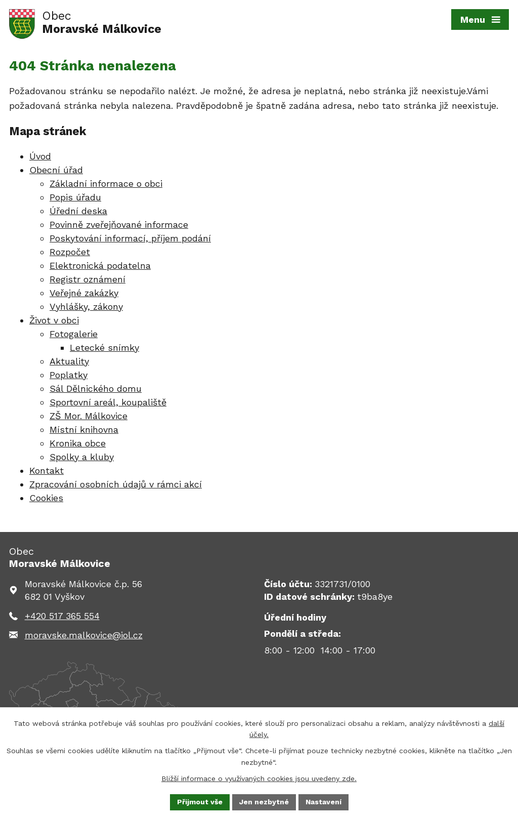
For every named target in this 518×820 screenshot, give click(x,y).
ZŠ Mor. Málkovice (88, 416)
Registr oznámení (87, 279)
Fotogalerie (74, 334)
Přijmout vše (200, 802)
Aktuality (69, 361)
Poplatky (69, 375)
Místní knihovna (84, 429)
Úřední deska (78, 211)
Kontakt (46, 470)
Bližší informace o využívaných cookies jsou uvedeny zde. (259, 778)
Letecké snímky (104, 347)
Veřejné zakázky (84, 293)
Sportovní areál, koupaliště (108, 402)
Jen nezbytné (264, 802)
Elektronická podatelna (100, 265)
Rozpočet (70, 252)
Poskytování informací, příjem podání (130, 238)
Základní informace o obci (106, 183)
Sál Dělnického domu (96, 388)
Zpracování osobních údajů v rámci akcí (115, 484)
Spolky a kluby (82, 457)
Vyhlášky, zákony (86, 306)
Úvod (40, 156)
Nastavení (323, 802)
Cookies (46, 498)
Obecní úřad (56, 170)
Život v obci (54, 320)
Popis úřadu (75, 197)
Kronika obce (78, 443)
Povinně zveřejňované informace (119, 224)
